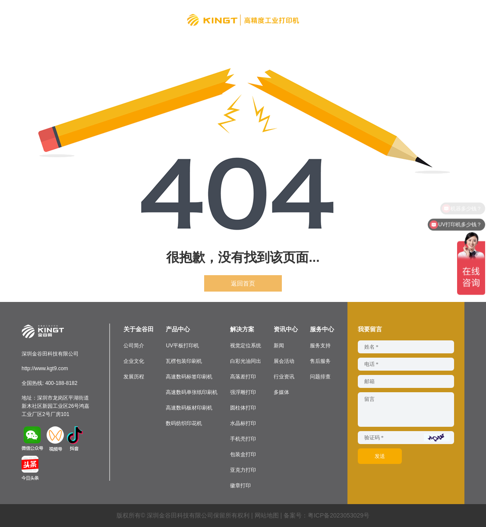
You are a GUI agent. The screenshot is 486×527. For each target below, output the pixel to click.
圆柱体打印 (243, 408)
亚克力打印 (243, 470)
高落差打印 (243, 377)
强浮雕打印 (243, 392)
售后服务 (320, 361)
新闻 (279, 346)
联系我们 (392, 19)
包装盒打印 (243, 454)
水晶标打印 (243, 423)
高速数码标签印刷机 (189, 377)
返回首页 (243, 283)
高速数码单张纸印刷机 (192, 392)
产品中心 (129, 19)
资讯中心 (323, 19)
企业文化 (133, 361)
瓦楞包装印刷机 (184, 361)
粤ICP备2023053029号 (338, 515)
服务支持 (320, 346)
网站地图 (267, 515)
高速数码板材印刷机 (189, 408)
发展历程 (133, 377)
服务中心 (357, 19)
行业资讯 (284, 377)
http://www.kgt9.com (45, 368)
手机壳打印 (243, 439)
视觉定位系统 (245, 346)
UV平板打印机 (182, 346)
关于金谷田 (91, 19)
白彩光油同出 (245, 361)
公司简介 (133, 346)
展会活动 (284, 361)
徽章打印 (240, 486)
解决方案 (163, 19)
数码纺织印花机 (184, 423)
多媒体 (281, 392)
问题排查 (320, 377)
